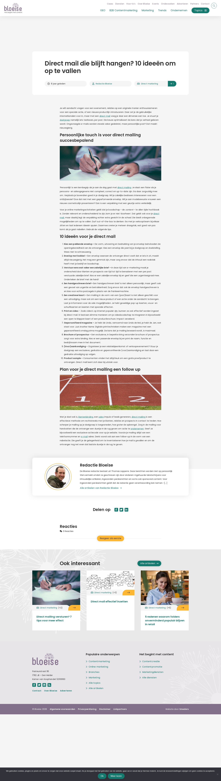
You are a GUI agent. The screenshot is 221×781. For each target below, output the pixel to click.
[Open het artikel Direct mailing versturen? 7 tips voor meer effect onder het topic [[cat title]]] (56, 588)
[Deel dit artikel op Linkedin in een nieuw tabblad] (126, 510)
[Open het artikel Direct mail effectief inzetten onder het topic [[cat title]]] (110, 580)
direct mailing (124, 187)
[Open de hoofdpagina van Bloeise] (13, 8)
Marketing (145, 10)
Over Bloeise (141, 3)
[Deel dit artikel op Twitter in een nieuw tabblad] (121, 510)
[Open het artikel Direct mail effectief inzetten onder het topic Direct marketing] (128, 592)
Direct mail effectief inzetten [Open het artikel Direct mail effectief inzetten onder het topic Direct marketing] (109, 601)
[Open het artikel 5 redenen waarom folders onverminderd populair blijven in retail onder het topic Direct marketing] (183, 608)
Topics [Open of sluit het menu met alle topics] (198, 10)
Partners (192, 3)
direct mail (105, 116)
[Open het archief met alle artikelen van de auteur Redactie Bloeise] (62, 476)
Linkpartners (120, 709)
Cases (107, 3)
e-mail (84, 436)
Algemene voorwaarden (62, 709)
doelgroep (65, 120)
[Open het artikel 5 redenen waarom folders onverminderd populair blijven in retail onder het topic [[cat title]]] (165, 588)
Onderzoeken (165, 3)
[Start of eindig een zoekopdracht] (214, 5)
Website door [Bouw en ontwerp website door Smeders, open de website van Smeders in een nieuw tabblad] (177, 709)
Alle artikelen (96, 688)
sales (101, 416)
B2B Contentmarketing (121, 10)
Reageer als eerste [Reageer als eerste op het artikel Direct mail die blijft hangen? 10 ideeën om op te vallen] (110, 538)
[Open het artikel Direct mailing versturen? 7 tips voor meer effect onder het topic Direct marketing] (74, 608)
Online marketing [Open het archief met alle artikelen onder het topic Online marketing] (98, 666)
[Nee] (217, 774)
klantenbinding (85, 416)
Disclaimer (105, 709)
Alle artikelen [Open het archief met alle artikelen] (149, 563)
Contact (202, 3)
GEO (100, 10)
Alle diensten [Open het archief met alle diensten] (149, 677)
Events (153, 3)
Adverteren (180, 3)
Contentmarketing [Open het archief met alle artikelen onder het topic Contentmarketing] (99, 661)
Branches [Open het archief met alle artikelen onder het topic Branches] (94, 672)
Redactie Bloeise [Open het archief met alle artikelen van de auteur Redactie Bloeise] (102, 83)
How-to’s (128, 3)
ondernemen (137, 428)
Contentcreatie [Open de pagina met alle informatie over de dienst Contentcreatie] (151, 661)
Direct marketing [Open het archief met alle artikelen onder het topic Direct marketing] (147, 83)
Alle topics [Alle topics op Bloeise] (94, 683)
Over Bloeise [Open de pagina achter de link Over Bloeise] (50, 690)
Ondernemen (176, 10)
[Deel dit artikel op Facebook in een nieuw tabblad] (116, 510)
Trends (160, 10)
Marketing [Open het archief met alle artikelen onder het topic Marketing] (94, 677)
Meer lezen (116, 776)
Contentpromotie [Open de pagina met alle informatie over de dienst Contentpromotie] (152, 666)
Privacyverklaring (87, 709)
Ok (102, 776)
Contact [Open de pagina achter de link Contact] (36, 690)
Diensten (117, 3)
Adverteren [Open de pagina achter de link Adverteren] (66, 690)
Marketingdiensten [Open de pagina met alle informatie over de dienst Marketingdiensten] (152, 672)
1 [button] (172, 83)
